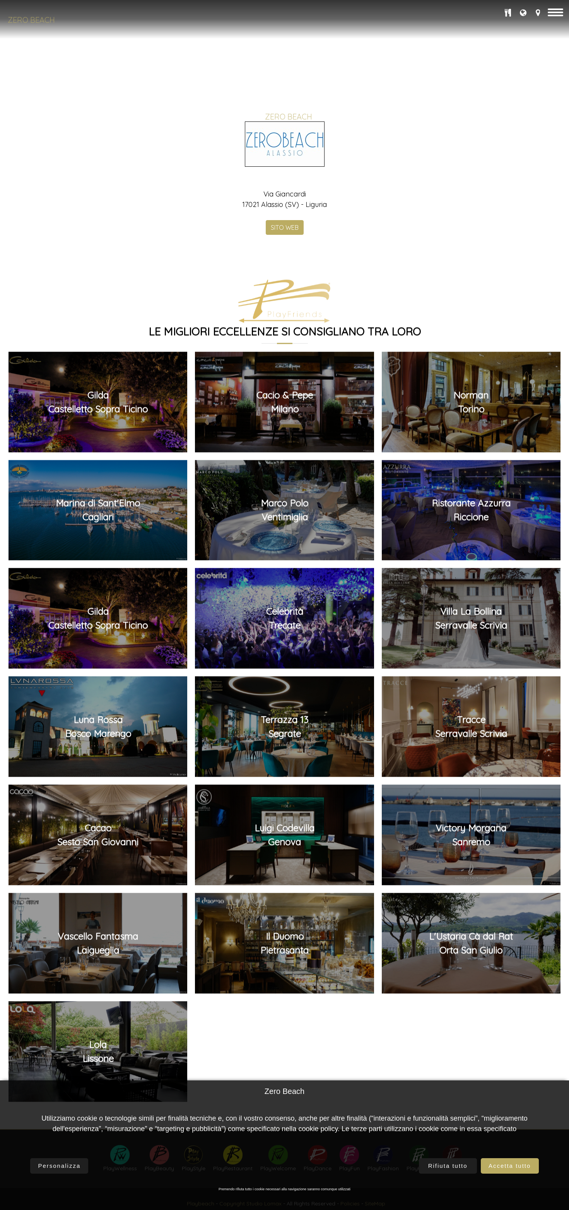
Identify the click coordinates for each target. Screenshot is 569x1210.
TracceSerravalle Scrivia (471, 925)
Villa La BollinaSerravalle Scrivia (471, 817)
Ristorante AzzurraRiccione (471, 709)
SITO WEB (285, 225)
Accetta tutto (510, 1165)
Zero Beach (31, 20)
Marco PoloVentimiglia (284, 709)
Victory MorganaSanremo (471, 1034)
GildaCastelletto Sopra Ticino (98, 601)
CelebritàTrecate (284, 817)
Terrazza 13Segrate (284, 925)
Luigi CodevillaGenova (284, 1034)
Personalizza (59, 1165)
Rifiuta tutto (448, 1165)
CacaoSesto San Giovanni (97, 1034)
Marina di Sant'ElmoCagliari (98, 709)
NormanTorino (471, 601)
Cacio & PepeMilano (284, 601)
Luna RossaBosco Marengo (98, 925)
